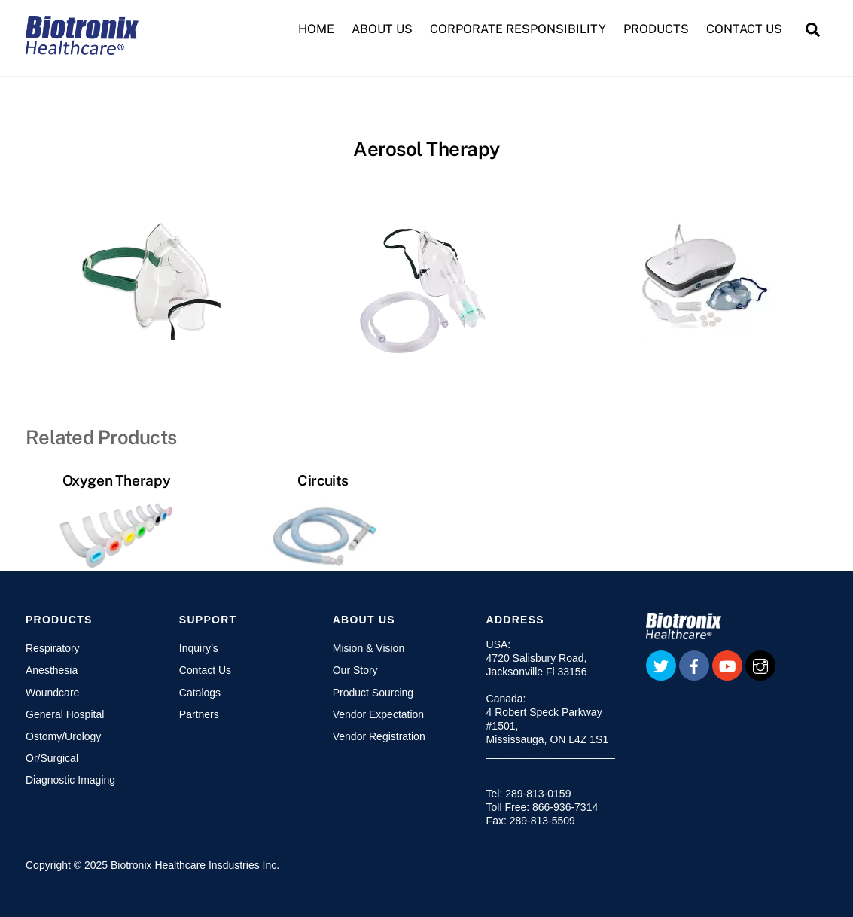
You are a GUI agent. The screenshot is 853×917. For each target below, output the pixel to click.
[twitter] (661, 665)
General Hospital (65, 714)
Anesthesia (52, 670)
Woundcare (52, 693)
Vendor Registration (379, 736)
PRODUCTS (656, 29)
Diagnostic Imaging (70, 780)
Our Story (355, 670)
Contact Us (205, 670)
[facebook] (694, 665)
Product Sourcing (373, 693)
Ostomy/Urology (63, 736)
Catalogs (200, 693)
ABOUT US (382, 29)
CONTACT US (744, 29)
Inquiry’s (198, 648)
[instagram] (760, 665)
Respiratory (53, 648)
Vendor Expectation (378, 714)
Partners (199, 714)
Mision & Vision (368, 648)
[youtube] (727, 665)
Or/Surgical (52, 758)
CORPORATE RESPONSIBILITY (518, 29)
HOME (316, 29)
